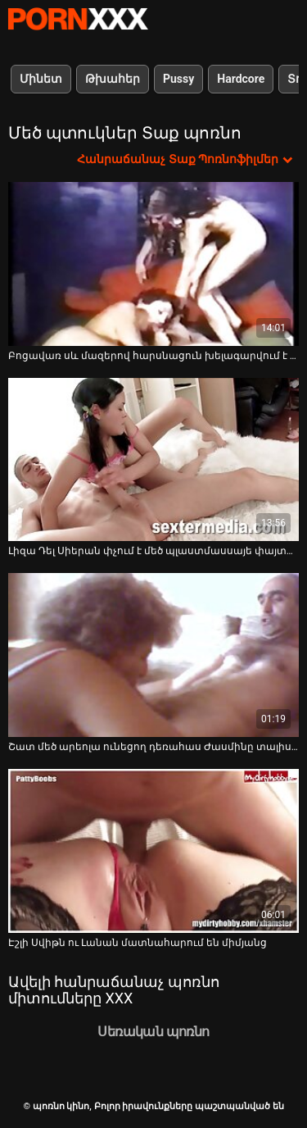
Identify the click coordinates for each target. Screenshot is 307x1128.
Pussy (178, 78)
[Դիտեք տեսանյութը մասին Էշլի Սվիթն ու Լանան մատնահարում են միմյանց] (153, 851)
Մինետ (41, 78)
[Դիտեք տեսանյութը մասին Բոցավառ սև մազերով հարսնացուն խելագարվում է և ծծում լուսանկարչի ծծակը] (153, 264)
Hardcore (240, 78)
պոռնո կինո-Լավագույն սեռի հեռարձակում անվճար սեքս (77, 18)
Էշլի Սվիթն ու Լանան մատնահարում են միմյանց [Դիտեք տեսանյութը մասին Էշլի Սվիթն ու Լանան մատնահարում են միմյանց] (137, 942)
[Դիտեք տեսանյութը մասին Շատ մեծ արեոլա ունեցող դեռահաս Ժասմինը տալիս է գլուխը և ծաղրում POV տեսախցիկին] (153, 655)
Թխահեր (112, 78)
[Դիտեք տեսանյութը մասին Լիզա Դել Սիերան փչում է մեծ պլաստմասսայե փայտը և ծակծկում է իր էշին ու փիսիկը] (153, 460)
